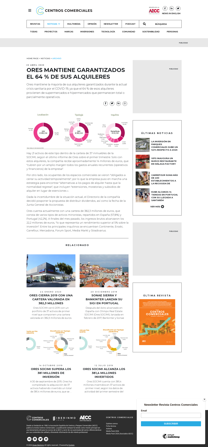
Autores (109, 429)
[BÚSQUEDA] (162, 24)
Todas (33, 31)
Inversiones (87, 31)
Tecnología (108, 31)
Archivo (56, 58)
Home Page (32, 58)
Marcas (69, 31)
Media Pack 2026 (112, 431)
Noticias (45, 58)
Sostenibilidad (151, 31)
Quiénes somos (112, 424)
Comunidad (128, 31)
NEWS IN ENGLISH (171, 13)
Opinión (92, 24)
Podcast (130, 24)
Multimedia (73, 24)
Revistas (35, 24)
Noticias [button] (53, 24)
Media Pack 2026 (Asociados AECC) (119, 434)
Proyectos (51, 31)
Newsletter (111, 24)
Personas (172, 31)
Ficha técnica (111, 426)
